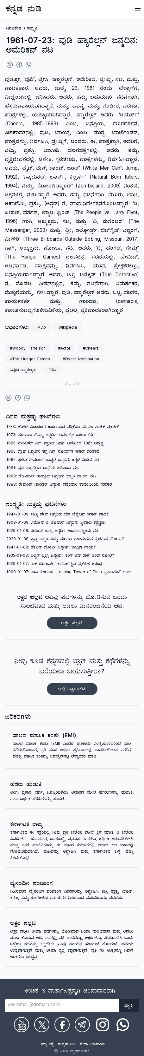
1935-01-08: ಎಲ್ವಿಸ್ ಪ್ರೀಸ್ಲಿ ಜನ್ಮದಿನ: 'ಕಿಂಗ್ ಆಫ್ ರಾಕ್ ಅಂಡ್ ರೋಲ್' (60, 556)
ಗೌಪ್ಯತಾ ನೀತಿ (67, 1045)
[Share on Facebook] (19, 64)
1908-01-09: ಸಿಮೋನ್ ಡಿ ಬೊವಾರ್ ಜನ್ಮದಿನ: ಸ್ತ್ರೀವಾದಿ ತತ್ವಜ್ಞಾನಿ (56, 523)
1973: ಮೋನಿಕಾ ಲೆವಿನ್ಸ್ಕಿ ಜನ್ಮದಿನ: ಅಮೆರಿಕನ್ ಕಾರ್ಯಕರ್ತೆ (50, 435)
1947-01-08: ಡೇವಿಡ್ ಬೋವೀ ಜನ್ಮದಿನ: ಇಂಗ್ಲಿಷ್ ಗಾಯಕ (51, 548)
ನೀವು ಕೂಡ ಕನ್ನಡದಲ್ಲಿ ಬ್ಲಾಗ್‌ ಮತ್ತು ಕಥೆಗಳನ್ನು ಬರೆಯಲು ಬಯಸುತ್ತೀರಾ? (72, 676)
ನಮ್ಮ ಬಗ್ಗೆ (47, 1045)
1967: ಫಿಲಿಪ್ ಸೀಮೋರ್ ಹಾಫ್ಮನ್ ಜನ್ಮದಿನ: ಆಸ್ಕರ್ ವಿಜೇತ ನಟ (52, 460)
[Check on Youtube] (21, 1024)
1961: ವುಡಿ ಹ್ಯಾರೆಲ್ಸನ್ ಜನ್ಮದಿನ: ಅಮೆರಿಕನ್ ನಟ (42, 468)
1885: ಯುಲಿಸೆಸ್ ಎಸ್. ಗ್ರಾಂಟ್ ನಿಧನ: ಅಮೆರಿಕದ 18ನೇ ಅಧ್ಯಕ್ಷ (54, 444)
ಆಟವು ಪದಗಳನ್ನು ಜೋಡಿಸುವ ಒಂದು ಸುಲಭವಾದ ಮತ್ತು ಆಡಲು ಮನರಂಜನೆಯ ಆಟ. (72, 611)
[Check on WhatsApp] (122, 1024)
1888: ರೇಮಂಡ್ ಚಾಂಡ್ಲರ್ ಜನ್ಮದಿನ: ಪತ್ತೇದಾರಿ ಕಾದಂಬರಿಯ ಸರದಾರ (59, 485)
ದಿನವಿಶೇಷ (14, 29)
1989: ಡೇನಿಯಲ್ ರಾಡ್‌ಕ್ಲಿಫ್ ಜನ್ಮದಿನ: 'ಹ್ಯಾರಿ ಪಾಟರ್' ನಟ (51, 477)
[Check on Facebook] (62, 1024)
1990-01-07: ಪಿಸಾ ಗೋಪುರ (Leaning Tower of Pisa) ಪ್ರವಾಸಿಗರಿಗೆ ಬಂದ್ (68, 572)
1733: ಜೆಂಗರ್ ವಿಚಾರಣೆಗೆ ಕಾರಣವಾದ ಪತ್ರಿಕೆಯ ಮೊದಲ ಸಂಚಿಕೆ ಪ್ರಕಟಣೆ (62, 427)
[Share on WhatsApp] (28, 64)
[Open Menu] (137, 8)
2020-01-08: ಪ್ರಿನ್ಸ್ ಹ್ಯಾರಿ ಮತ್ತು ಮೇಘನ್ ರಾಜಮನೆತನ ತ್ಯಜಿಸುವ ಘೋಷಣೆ (65, 539)
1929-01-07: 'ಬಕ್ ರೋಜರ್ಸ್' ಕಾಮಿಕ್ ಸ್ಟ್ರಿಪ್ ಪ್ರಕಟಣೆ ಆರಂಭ (54, 564)
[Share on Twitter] (9, 64)
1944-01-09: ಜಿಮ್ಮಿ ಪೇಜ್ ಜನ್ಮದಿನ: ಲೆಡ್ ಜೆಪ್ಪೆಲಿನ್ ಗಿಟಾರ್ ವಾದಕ (57, 515)
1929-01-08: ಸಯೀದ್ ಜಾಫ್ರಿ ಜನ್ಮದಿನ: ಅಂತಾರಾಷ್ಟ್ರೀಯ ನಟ (52, 531)
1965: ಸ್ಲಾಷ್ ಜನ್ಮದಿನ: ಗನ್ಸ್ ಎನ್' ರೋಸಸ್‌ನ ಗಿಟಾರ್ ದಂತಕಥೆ (53, 452)
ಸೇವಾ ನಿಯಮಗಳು (92, 1045)
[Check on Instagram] (102, 1024)
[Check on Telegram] (82, 1024)
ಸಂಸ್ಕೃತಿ (32, 29)
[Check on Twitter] (41, 1024)
